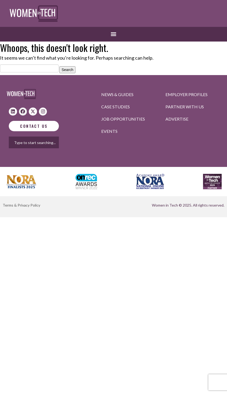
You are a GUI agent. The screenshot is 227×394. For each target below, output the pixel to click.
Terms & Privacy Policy (21, 205)
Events (109, 131)
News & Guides (117, 94)
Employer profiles (186, 94)
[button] (113, 34)
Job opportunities (123, 118)
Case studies (115, 106)
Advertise (176, 118)
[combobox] (39, 142)
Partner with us (184, 106)
